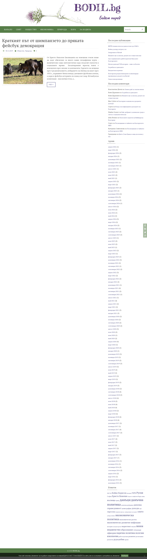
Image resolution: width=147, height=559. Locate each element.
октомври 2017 (113, 432)
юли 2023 (111, 243)
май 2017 (111, 447)
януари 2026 (113, 158)
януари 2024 (113, 228)
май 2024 (111, 218)
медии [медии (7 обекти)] (133, 529)
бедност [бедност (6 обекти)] (130, 499)
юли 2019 (111, 372)
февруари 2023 (113, 259)
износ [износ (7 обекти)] (113, 518)
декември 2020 (114, 319)
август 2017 (112, 438)
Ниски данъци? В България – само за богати (125, 64)
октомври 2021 (113, 294)
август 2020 (112, 331)
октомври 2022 (113, 268)
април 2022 (112, 275)
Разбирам (125, 555)
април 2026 (112, 149)
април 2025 (112, 184)
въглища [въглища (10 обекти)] (111, 502)
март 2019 (112, 381)
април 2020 (112, 344)
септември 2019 (114, 366)
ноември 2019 (113, 359)
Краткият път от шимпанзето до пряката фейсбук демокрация (43, 43)
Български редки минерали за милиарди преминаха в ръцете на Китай (124, 74)
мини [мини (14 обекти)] (139, 528)
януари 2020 (113, 353)
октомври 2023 (113, 234)
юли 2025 (111, 174)
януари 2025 (113, 193)
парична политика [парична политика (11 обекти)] (125, 535)
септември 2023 (114, 237)
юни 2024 (111, 215)
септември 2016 (114, 473)
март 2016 (112, 479)
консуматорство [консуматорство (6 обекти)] (117, 529)
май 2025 (111, 180)
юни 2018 (111, 407)
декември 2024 (114, 196)
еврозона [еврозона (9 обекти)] (111, 514)
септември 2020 (114, 328)
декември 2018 (114, 391)
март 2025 (112, 187)
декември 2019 (114, 356)
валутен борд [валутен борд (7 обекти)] (136, 499)
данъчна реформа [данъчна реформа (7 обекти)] (127, 507)
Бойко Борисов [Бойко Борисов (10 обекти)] (119, 495)
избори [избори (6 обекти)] (109, 518)
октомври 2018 (113, 394)
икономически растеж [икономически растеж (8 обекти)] (128, 522)
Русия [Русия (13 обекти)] (139, 495)
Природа (30, 51)
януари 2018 (113, 422)
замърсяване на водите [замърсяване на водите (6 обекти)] (131, 514)
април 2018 (112, 413)
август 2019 (112, 369)
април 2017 (112, 451)
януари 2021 (113, 316)
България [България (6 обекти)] (129, 495)
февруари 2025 (113, 190)
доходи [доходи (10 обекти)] (135, 510)
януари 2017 (113, 460)
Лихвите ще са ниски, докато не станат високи (126, 55)
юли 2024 (111, 212)
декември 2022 (114, 262)
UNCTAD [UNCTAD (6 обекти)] (109, 495)
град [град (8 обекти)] (117, 503)
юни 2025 (111, 177)
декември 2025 (114, 162)
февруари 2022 (113, 281)
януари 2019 (113, 388)
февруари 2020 (113, 350)
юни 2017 (111, 444)
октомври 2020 (113, 325)
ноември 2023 (113, 231)
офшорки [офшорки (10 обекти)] (111, 535)
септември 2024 (114, 206)
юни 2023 (111, 246)
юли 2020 (111, 334)
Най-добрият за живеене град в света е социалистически (126, 115)
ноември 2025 (113, 165)
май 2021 (111, 303)
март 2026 (112, 152)
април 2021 (112, 306)
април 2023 (112, 253)
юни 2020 (111, 338)
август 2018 (112, 400)
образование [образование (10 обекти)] (127, 532)
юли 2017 (111, 441)
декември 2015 (114, 485)
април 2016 (112, 476)
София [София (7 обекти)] (109, 499)
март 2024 (112, 224)
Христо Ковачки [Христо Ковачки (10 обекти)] (119, 498)
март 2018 (112, 416)
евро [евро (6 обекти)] (140, 511)
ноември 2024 (113, 199)
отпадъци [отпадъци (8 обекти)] (137, 532)
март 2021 (112, 309)
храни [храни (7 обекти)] (126, 542)
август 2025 (112, 171)
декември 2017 (114, 425)
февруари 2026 (113, 155)
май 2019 (111, 375)
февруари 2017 (113, 457)
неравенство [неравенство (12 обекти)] (113, 532)
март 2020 (112, 347)
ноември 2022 (113, 265)
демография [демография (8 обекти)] (126, 511)
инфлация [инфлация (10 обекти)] (135, 525)
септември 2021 (114, 297)
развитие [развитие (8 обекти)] (131, 539)
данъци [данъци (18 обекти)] (125, 502)
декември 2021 (114, 287)
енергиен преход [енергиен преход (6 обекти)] (120, 514)
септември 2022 (114, 272)
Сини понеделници (116, 79)
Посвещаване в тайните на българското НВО (123, 132)
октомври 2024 (113, 202)
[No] (144, 556)
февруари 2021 (113, 312)
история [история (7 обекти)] (109, 529)
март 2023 (112, 256)
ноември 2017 (113, 429)
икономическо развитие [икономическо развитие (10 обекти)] (118, 525)
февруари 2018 (113, 419)
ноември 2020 (113, 322)
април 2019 (112, 378)
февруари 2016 (113, 482)
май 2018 (111, 410)
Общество (22, 51)
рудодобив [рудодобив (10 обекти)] (119, 541)
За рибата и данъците (116, 67)
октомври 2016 (113, 469)
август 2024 (112, 209)
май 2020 (111, 341)
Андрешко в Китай (115, 52)
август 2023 (112, 240)
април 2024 (112, 221)
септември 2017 (114, 435)
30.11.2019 (10, 51)
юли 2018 (111, 403)
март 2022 (112, 278)
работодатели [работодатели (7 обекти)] (123, 539)
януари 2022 (113, 284)
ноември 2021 (113, 290)
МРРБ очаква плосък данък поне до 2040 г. (124, 46)
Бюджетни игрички (115, 70)
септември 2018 (114, 397)
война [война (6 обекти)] (143, 499)
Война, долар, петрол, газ (118, 49)
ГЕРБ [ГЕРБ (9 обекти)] (134, 495)
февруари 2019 (113, 385)
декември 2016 (114, 463)
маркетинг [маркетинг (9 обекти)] (126, 528)
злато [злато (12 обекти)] (140, 513)
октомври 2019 (113, 363)
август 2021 (112, 300)
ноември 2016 (113, 466)
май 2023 (111, 250)
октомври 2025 (113, 168)
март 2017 (112, 454)
